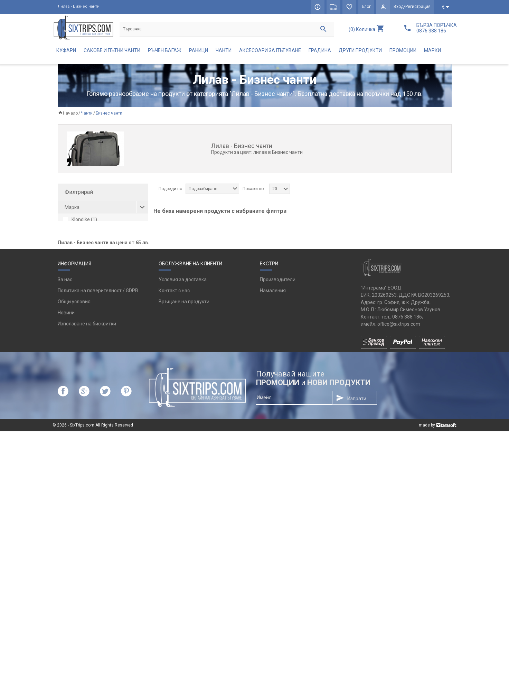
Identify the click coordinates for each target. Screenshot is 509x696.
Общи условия (74, 566)
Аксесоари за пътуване (270, 50)
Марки (432, 50)
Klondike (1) (80, 219)
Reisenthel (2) (82, 231)
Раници (198, 50)
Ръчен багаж (164, 50)
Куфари (66, 50)
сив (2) (75, 281)
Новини (66, 577)
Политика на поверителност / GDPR (98, 555)
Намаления (273, 555)
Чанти (224, 50)
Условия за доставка (183, 544)
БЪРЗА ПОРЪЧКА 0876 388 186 (436, 27)
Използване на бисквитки (87, 588)
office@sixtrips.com (398, 588)
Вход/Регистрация (412, 6)
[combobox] (212, 189)
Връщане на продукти (184, 566)
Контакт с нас (174, 555)
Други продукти (360, 50)
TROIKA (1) (79, 242)
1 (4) (72, 317)
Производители (277, 544)
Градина (320, 50)
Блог (366, 6)
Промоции (402, 50)
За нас (65, 544)
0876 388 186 (407, 581)
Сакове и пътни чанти (112, 50)
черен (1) (78, 292)
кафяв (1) (78, 270)
